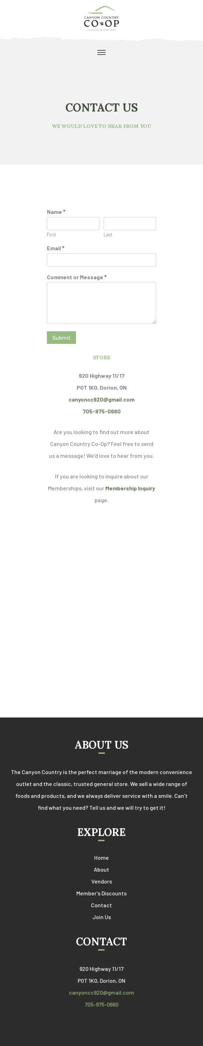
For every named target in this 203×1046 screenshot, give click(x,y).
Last (108, 234)
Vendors (101, 881)
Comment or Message (77, 277)
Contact (101, 905)
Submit (61, 337)
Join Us (101, 917)
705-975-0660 (102, 1004)
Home (101, 857)
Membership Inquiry (130, 488)
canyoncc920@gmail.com (101, 992)
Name (56, 211)
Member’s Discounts (101, 893)
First (51, 234)
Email (55, 248)
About (101, 869)
